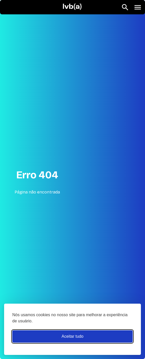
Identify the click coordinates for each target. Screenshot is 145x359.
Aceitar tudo (72, 336)
